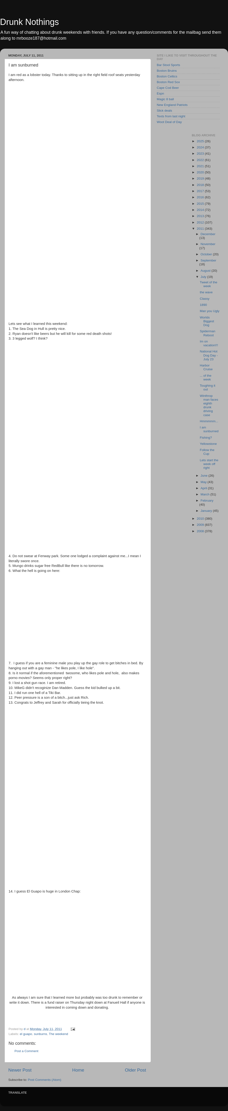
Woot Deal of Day (169, 122)
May (204, 482)
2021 (201, 166)
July (204, 277)
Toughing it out (207, 387)
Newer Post (20, 1070)
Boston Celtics (167, 76)
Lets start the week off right (209, 464)
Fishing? (206, 437)
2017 (201, 191)
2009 (201, 525)
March (205, 494)
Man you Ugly (209, 311)
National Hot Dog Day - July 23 (209, 355)
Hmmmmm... (209, 421)
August (206, 270)
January (207, 511)
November (208, 244)
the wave (206, 292)
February (207, 500)
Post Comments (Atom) (44, 1080)
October (207, 254)
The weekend (58, 1034)
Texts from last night (171, 116)
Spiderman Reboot (207, 333)
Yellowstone (208, 444)
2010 (201, 518)
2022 (201, 160)
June (205, 475)
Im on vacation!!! (209, 343)
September (208, 260)
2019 (201, 178)
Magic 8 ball (165, 99)
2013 (201, 216)
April (204, 488)
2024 (201, 147)
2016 (201, 197)
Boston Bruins (167, 70)
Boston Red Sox (168, 82)
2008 (201, 531)
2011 (201, 228)
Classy (204, 298)
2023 (201, 153)
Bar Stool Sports (168, 65)
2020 (201, 172)
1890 (203, 305)
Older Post (135, 1070)
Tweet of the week (208, 284)
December (208, 234)
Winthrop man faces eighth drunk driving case (209, 405)
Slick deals (164, 110)
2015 (201, 203)
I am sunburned (209, 429)
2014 (201, 210)
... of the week (205, 377)
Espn (160, 93)
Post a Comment (26, 1051)
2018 (201, 185)
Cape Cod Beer (168, 88)
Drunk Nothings (29, 22)
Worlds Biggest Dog (207, 321)
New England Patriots (172, 105)
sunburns (40, 1034)
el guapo (26, 1034)
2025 (201, 141)
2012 (201, 222)
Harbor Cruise (206, 367)
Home (78, 1070)
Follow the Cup (207, 452)
